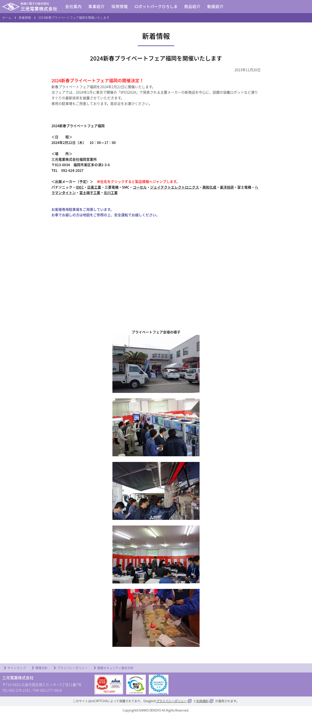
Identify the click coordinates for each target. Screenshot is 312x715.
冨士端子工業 (89, 192)
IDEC (80, 187)
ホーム (6, 17)
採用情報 (119, 6)
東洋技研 (227, 187)
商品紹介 (192, 6)
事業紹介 (96, 6)
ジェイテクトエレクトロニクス (174, 187)
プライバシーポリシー (72, 668)
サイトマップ (16, 668)
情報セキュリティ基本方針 (115, 668)
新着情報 (25, 17)
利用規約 (202, 701)
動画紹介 (215, 6)
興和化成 (209, 187)
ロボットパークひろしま (156, 6)
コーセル (140, 187)
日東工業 (94, 187)
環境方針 (41, 668)
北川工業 (111, 192)
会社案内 (73, 6)
